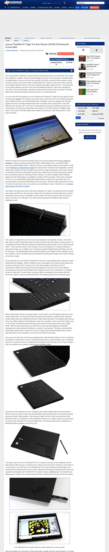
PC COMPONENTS (14, 7)
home (7, 40)
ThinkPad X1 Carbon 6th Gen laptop (22, 168)
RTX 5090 (80, 111)
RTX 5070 (80, 114)
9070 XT (94, 111)
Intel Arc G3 (17, 38)
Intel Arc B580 (81, 108)
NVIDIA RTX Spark (29, 38)
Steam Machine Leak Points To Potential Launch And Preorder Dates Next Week (94, 82)
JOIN (49, 3)
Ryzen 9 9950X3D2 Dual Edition (92, 38)
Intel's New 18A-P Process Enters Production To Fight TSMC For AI (93, 91)
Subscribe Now (89, 137)
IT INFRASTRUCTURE (45, 7)
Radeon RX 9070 (96, 114)
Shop (77, 7)
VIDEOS (64, 7)
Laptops (25, 40)
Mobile (16, 40)
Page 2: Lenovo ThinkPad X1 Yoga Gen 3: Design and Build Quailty (40, 71)
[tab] (83, 50)
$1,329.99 (69, 62)
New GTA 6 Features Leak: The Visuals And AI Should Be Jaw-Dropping (94, 57)
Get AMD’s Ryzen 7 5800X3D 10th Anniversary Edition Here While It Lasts (93, 66)
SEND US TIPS (57, 3)
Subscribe (84, 7)
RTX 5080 (94, 108)
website (18, 99)
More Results (101, 118)
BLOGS (71, 7)
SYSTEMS (25, 7)
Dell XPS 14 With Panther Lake (67, 38)
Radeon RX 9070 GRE (46, 38)
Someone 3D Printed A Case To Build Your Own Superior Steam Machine (94, 74)
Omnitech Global (56, 62)
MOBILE (33, 7)
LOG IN (44, 3)
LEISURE (57, 7)
